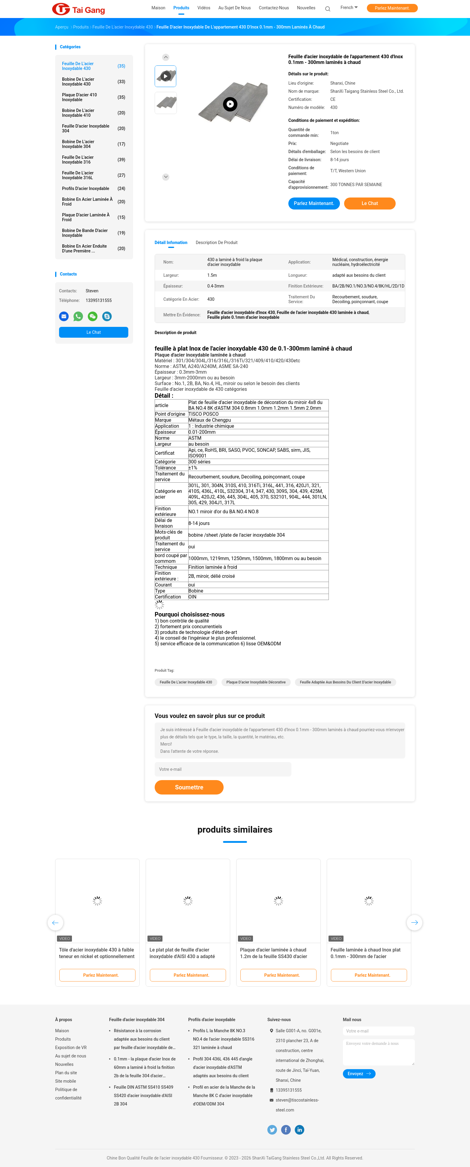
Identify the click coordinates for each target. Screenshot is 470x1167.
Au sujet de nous (70, 1056)
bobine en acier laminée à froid (93, 202)
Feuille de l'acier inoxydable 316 (93, 159)
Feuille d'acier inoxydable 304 (93, 128)
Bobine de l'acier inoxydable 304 (93, 144)
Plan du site (66, 1072)
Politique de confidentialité (68, 1093)
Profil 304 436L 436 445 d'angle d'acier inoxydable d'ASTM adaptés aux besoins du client (222, 1067)
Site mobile (65, 1081)
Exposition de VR (71, 1047)
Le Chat (94, 332)
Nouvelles (64, 1064)
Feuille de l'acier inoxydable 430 (93, 66)
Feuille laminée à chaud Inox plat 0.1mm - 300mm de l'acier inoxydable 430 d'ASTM (365, 956)
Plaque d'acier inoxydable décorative (256, 682)
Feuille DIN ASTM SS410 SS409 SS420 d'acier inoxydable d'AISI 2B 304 (143, 1095)
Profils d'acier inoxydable (93, 188)
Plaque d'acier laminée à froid (93, 217)
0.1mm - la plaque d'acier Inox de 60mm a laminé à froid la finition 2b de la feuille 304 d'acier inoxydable (145, 1068)
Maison (62, 1030)
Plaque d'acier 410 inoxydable (93, 97)
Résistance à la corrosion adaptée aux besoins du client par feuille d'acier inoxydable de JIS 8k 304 (143, 1040)
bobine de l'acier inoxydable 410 (93, 113)
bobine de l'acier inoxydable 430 (93, 81)
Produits (63, 1039)
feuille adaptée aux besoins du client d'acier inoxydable (345, 682)
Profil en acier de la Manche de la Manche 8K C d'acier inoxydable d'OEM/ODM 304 (224, 1095)
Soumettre (189, 787)
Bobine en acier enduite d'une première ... (93, 248)
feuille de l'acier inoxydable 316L (93, 175)
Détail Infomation (171, 242)
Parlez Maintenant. (392, 8)
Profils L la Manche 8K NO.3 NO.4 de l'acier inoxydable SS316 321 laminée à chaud (223, 1039)
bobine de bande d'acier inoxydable (93, 233)
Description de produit (216, 242)
